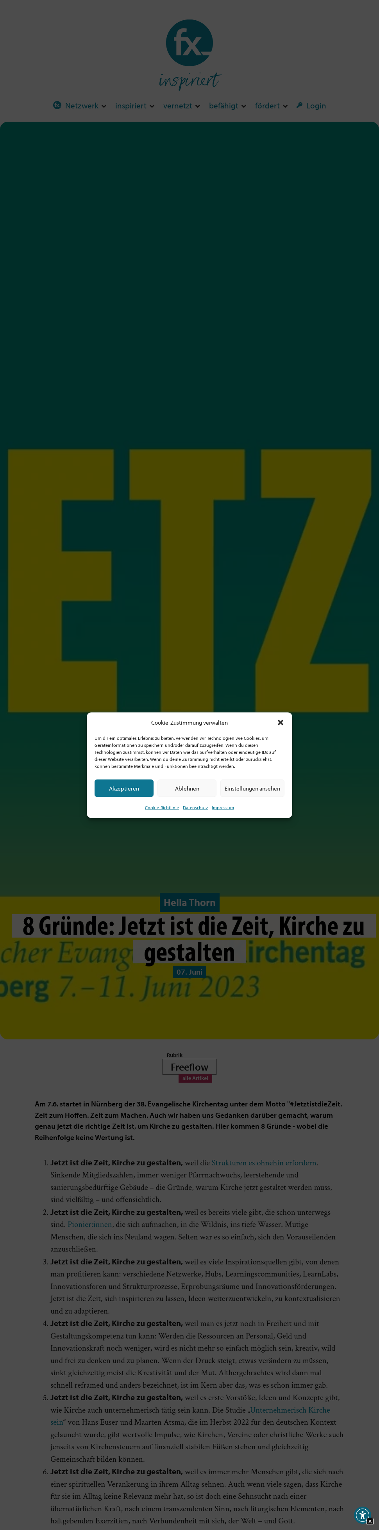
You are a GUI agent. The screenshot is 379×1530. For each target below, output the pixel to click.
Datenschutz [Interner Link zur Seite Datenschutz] (195, 807)
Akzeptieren (124, 788)
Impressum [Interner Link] (223, 807)
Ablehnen (187, 788)
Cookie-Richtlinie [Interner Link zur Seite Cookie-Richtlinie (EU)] (162, 807)
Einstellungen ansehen (252, 788)
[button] (280, 722)
